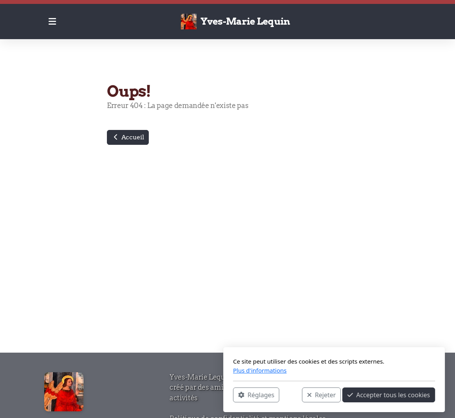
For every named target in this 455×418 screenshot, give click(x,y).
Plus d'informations (153, 370)
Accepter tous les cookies (282, 395)
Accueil (128, 137)
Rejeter (214, 395)
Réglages (150, 395)
